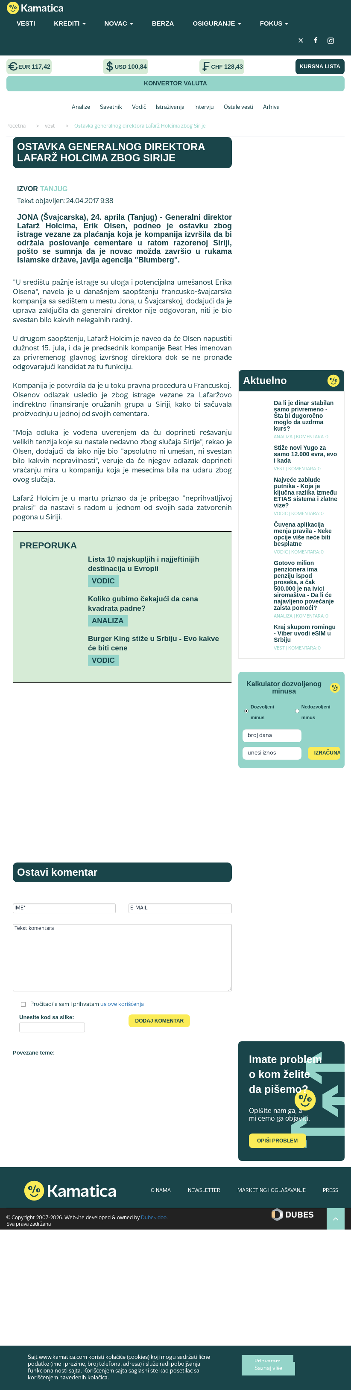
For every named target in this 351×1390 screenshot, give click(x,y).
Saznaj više (268, 1368)
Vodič (139, 107)
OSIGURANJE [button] (217, 23)
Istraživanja (170, 107)
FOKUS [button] (274, 23)
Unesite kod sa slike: (46, 1017)
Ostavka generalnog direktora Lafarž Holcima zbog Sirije (111, 152)
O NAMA (161, 1190)
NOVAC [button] (119, 23)
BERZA (163, 23)
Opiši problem (277, 1141)
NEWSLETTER (204, 1190)
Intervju (204, 107)
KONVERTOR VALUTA (175, 83)
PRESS (330, 1190)
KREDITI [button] (69, 23)
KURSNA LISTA (320, 66)
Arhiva (271, 107)
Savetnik (111, 107)
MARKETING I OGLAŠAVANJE (271, 1190)
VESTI (26, 23)
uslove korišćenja (122, 1004)
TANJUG (54, 188)
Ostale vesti (238, 107)
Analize (81, 107)
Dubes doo (154, 1218)
